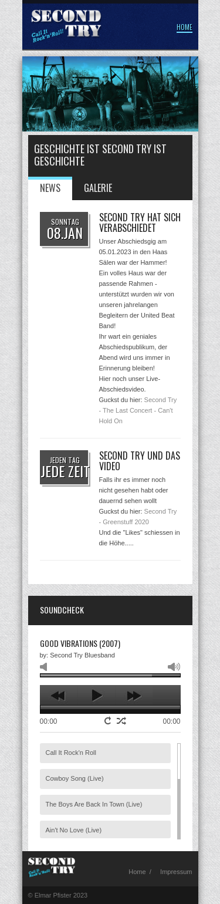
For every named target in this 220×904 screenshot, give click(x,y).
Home (184, 27)
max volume (174, 667)
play (96, 696)
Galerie (98, 188)
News (50, 188)
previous (58, 696)
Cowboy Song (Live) (75, 778)
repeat (109, 720)
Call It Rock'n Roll (71, 752)
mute (46, 667)
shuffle (121, 721)
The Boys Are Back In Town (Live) (94, 804)
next (134, 696)
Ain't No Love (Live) (74, 830)
